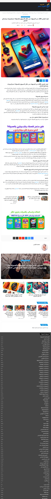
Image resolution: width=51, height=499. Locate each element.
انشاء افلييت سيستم (44, 463)
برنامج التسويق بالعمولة (43, 173)
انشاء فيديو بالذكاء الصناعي (43, 435)
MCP (47, 421)
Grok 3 (46, 415)
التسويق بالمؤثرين (44, 358)
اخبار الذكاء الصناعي (44, 429)
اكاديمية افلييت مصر (45, 342)
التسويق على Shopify (44, 372)
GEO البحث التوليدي (44, 413)
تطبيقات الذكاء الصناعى (43, 449)
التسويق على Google (44, 364)
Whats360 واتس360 (44, 494)
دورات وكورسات (46, 476)
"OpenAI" (46, 401)
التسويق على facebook (43, 362)
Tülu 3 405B (45, 425)
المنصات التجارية (34, 103)
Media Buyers (45, 350)
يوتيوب (20, 152)
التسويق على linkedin (44, 368)
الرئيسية (47, 12)
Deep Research (45, 409)
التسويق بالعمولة (41, 12)
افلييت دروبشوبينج (45, 340)
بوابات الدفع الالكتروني (43, 465)
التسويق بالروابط (46, 346)
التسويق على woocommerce (42, 386)
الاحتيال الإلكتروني (46, 344)
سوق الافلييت (46, 480)
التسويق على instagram (43, 366)
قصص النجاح (45, 396)
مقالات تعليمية (46, 484)
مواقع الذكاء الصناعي (44, 457)
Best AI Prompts (44, 407)
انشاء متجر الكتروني (45, 459)
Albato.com (44, 496)
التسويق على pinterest (43, 370)
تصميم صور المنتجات (42, 455)
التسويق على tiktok (44, 380)
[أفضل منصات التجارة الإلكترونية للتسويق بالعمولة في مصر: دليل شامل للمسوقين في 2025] (31, 308)
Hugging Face (45, 417)
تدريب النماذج (45, 447)
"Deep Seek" (45, 399)
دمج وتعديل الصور (44, 453)
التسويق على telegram (43, 378)
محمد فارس (30, 25)
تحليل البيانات (46, 470)
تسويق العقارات (46, 472)
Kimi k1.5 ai (45, 419)
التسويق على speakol (44, 376)
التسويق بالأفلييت (44, 354)
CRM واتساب (45, 490)
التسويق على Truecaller (43, 382)
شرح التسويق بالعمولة (33, 12)
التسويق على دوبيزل (44, 392)
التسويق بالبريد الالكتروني (43, 356)
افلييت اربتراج (46, 338)
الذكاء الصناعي (46, 398)
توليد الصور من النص (44, 451)
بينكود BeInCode (44, 439)
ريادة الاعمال (47, 478)
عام (48, 482)
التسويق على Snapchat (43, 374)
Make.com (46, 492)
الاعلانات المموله (45, 352)
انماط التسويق (46, 468)
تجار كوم (18, 110)
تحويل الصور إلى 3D (44, 443)
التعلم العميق (45, 433)
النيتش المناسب (32, 150)
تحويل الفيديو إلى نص (44, 445)
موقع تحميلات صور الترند (44, 486)
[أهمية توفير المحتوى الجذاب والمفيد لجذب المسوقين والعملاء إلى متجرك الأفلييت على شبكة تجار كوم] (21, 198)
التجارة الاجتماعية (45, 431)
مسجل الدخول (40, 327)
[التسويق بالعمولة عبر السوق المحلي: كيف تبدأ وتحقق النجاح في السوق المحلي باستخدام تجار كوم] (20, 308)
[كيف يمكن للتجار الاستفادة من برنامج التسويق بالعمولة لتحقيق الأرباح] (8, 308)
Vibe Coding (45, 427)
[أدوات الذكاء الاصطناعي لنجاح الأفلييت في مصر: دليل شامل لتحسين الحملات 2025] (43, 308)
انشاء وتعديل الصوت (44, 437)
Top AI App (45, 423)
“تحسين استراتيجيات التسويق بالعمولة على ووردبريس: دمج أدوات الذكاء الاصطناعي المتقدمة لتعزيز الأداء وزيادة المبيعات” (25, 267)
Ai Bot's (46, 405)
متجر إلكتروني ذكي (44, 466)
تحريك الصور (45, 441)
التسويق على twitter (44, 384)
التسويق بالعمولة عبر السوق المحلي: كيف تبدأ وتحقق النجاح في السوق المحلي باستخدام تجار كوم (20, 314)
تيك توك (16, 152)
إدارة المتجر (46, 461)
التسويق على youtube (43, 388)
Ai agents (46, 403)
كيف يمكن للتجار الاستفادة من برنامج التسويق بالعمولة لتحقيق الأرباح (9, 313)
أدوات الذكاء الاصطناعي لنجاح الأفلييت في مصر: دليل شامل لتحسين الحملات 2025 (43, 313)
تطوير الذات (47, 474)
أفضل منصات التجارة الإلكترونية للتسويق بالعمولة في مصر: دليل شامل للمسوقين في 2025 (31, 314)
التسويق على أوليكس (44, 390)
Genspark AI (45, 411)
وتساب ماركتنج (46, 488)
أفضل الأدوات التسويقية (44, 336)
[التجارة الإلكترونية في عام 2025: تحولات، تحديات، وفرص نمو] (44, 198)
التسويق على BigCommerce (42, 360)
